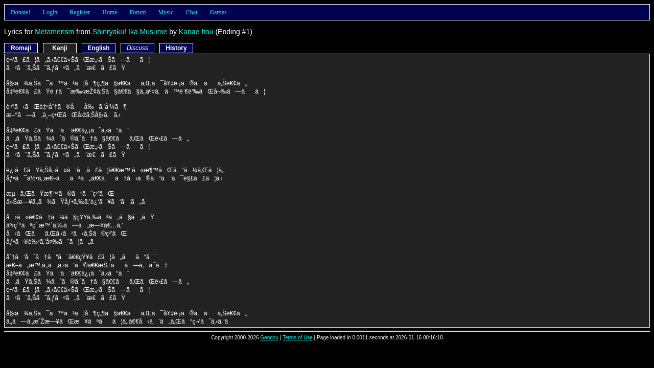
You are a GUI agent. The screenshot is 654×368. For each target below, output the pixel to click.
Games (217, 12)
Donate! (21, 12)
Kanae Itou (196, 32)
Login (50, 12)
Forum (138, 12)
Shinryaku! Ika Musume (129, 32)
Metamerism (54, 32)
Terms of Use (298, 337)
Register (79, 12)
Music (166, 12)
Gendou (269, 337)
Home (109, 12)
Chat (192, 12)
